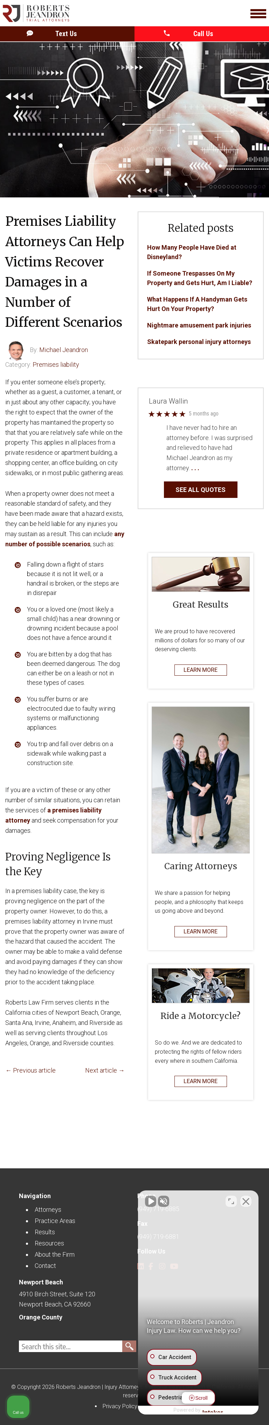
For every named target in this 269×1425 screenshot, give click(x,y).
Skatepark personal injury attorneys (199, 341)
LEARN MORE (201, 670)
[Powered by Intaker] (209, 1410)
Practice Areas (55, 1220)
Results (45, 1232)
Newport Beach (41, 1282)
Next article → (105, 1070)
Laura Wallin (168, 401)
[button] (203, 34)
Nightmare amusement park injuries (199, 325)
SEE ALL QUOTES (200, 489)
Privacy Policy (120, 1406)
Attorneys (48, 1209)
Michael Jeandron (63, 349)
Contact (45, 1265)
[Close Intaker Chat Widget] (245, 1201)
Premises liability (56, 364)
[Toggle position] (231, 1201)
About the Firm (55, 1254)
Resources (49, 1243)
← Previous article (30, 1070)
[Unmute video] (145, 1201)
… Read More (218, 468)
